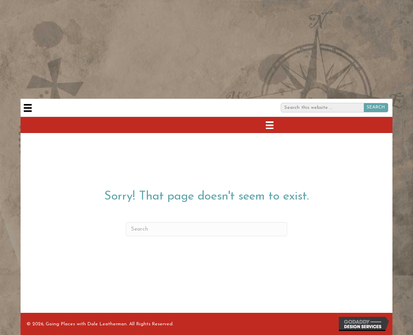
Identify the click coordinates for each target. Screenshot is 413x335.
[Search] (206, 229)
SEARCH (376, 107)
